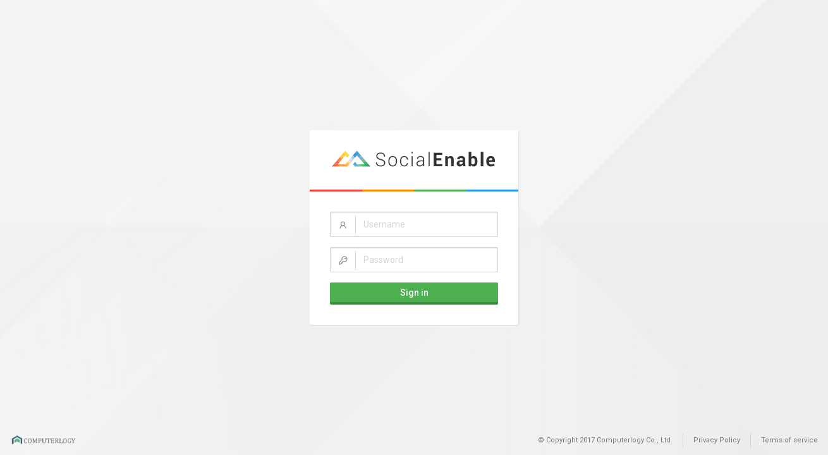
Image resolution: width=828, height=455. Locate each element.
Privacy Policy (716, 440)
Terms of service (789, 440)
